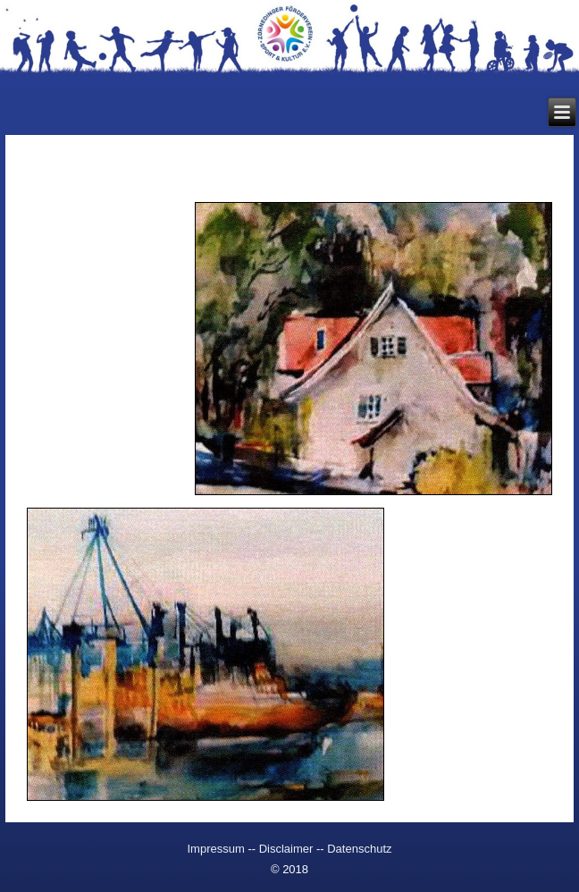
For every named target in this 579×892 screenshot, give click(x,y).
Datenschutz (359, 848)
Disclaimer (286, 848)
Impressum (217, 848)
